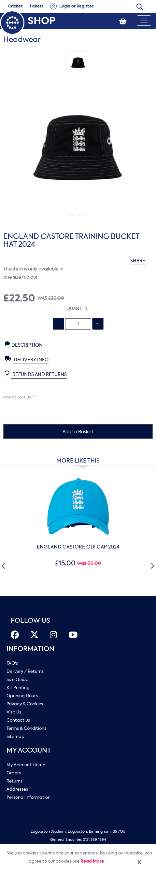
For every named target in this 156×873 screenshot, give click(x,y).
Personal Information (28, 797)
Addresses (17, 789)
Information (30, 648)
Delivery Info (27, 359)
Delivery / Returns (25, 671)
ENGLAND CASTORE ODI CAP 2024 (78, 547)
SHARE (141, 261)
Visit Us (14, 712)
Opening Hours (22, 696)
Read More (92, 861)
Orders (14, 773)
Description (24, 344)
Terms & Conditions (26, 728)
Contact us (18, 720)
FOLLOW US (30, 620)
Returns (14, 781)
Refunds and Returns (36, 374)
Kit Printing (18, 687)
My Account (29, 750)
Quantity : (78, 308)
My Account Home (26, 765)
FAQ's (12, 663)
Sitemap (15, 736)
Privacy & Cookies (25, 704)
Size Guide (17, 679)
